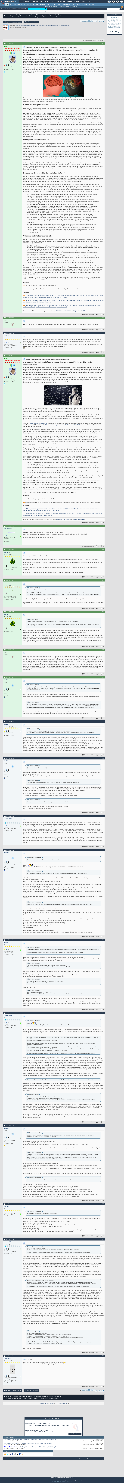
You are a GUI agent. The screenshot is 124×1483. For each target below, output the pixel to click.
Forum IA (55, 6)
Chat (52, 1)
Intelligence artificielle (53, 15)
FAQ (41, 1)
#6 (103, 549)
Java (48, 4)
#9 (103, 649)
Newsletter (60, 1)
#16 (103, 1013)
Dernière (101, 21)
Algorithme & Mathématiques (36, 15)
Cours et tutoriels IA (65, 6)
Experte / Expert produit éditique (37, 1430)
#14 (103, 850)
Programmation (66, 4)
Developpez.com (91, 1459)
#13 (103, 816)
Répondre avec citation (88, 314)
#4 (103, 355)
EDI (59, 4)
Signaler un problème (31, 22)
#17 (103, 1125)
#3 (103, 333)
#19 (103, 1239)
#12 (103, 758)
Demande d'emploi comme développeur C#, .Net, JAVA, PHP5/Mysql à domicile (38, 1447)
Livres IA (74, 6)
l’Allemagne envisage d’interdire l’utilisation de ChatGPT (62, 425)
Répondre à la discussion (12, 22)
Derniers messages (5, 11)
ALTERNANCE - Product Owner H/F (37, 1423)
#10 (103, 677)
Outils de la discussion (89, 40)
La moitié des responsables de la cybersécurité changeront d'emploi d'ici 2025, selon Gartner (30, 1439)
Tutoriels (34, 1)
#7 (103, 580)
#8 (103, 611)
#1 (103, 43)
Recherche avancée (118, 11)
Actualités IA (48, 6)
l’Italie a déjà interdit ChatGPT (39, 423)
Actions (14, 11)
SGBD (73, 4)
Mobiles (84, 4)
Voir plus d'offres (75, 1434)
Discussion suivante (61, 1403)
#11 (103, 721)
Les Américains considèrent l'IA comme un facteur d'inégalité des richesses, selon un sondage (42, 26)
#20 (103, 1355)
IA (33, 4)
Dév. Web (53, 4)
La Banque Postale (36, 1432)
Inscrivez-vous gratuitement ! (37, 8)
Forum (7, 15)
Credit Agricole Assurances (39, 1425)
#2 (103, 317)
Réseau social (22, 11)
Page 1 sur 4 (84, 21)
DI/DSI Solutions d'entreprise (17, 4)
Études (76, 1)
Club (88, 1)
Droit (83, 1)
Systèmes (91, 4)
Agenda (36, 11)
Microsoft (42, 4)
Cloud (29, 4)
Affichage (99, 40)
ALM (37, 4)
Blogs (46, 1)
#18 (103, 1203)
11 (98, 546)
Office (79, 4)
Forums (26, 1)
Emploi (69, 1)
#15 (103, 939)
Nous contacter (83, 1459)
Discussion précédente (47, 1403)
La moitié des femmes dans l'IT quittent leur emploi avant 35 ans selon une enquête (28, 1443)
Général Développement (19, 15)
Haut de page (100, 1459)
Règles (45, 11)
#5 (103, 526)
